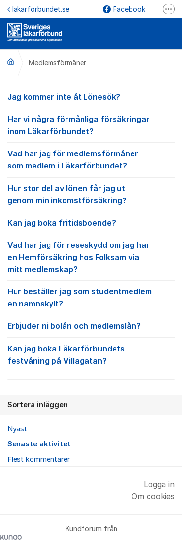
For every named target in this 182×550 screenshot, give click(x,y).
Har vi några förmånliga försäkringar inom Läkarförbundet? (91, 124)
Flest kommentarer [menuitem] (38, 459)
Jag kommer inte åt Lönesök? (91, 96)
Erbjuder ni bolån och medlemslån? (91, 325)
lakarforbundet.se (38, 9)
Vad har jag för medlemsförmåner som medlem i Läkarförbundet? (91, 159)
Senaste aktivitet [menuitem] (39, 444)
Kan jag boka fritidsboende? (91, 222)
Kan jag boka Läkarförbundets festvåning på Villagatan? (91, 354)
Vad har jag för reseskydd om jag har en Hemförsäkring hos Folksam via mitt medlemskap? (91, 256)
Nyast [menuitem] (17, 429)
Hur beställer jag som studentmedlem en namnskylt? (91, 297)
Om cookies (153, 496)
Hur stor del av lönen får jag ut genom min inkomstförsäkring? (91, 194)
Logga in (159, 484)
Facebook (124, 9)
